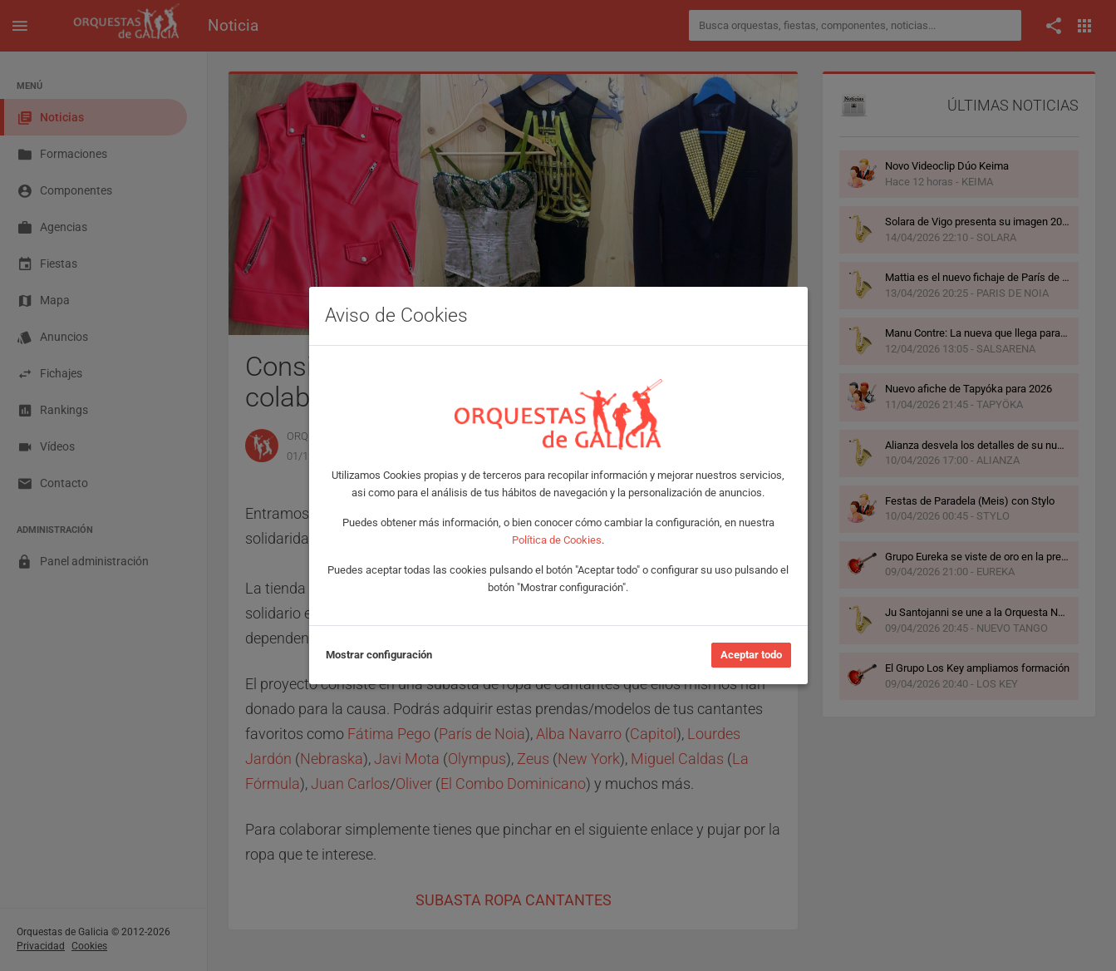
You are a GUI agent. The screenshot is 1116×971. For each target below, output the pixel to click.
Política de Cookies (557, 540)
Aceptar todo (751, 654)
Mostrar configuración (379, 654)
